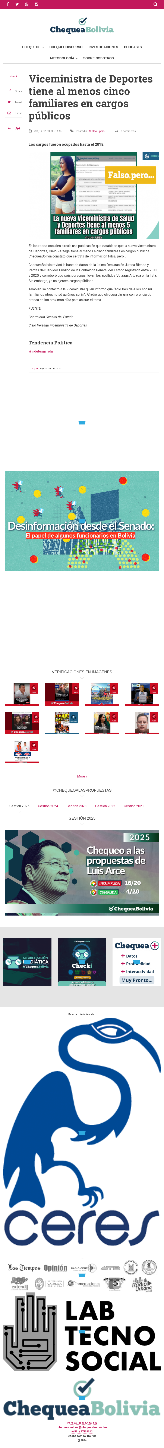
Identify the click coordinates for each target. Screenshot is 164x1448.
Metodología (62, 58)
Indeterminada (42, 351)
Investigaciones (103, 47)
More (81, 776)
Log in (34, 368)
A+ (18, 128)
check (13, 76)
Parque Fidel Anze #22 (82, 1422)
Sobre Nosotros (98, 58)
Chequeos (31, 47)
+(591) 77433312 (82, 1431)
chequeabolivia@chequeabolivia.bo (82, 1427)
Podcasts (133, 47)
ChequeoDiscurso (66, 47)
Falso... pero (97, 131)
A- (9, 128)
